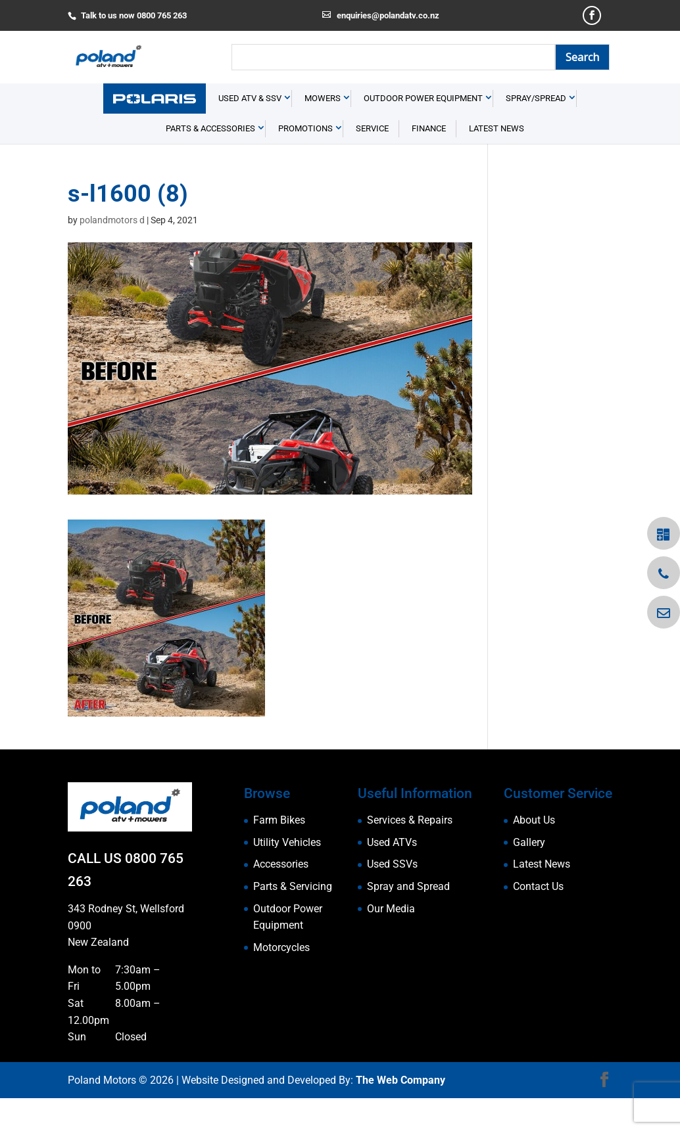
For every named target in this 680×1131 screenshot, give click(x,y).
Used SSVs (392, 897)
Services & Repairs (409, 853)
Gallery (529, 875)
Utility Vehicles (287, 875)
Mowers (322, 131)
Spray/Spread (536, 131)
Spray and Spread (408, 919)
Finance (429, 161)
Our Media (391, 941)
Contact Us (538, 919)
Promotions (305, 161)
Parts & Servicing (292, 919)
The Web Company (400, 1112)
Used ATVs (392, 875)
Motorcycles (281, 980)
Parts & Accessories (210, 161)
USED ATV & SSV (249, 131)
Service (372, 161)
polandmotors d (112, 253)
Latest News (496, 161)
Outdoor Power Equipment (423, 131)
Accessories (280, 897)
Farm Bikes (279, 853)
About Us (534, 853)
